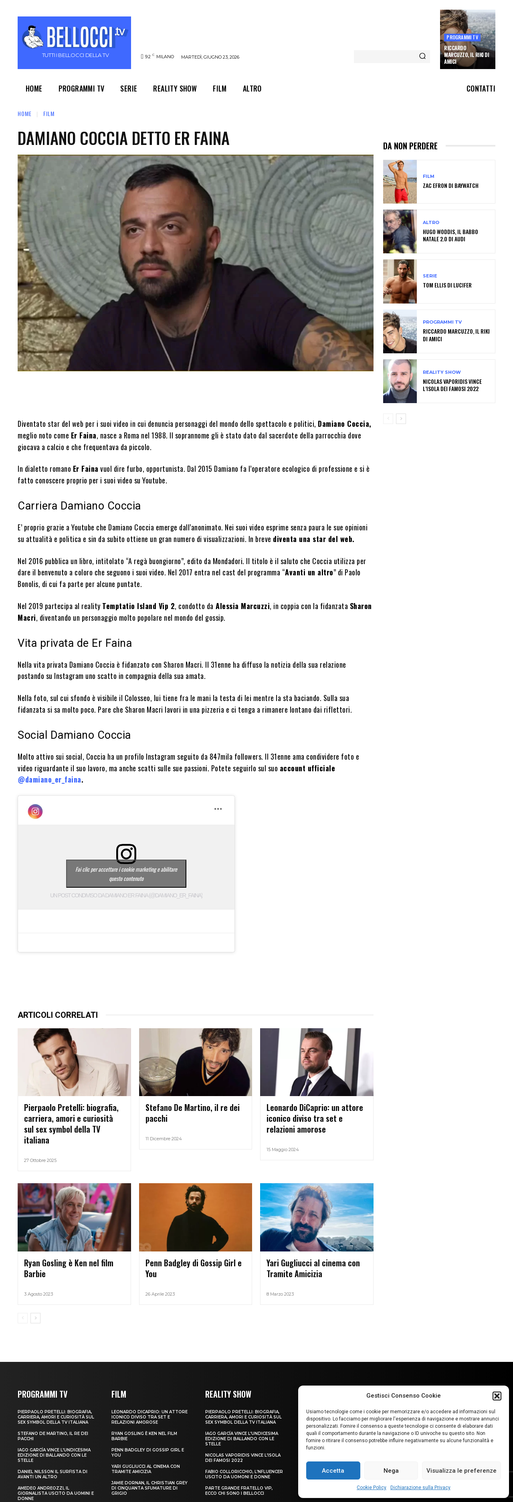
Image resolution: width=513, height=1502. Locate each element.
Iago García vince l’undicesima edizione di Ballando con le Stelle (54, 1438)
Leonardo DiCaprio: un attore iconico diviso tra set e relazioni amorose (316, 1111)
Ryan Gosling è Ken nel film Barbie (69, 1248)
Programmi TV (462, 37)
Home (25, 113)
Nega (391, 1470)
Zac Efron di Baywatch (451, 185)
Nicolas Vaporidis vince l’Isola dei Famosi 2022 (452, 385)
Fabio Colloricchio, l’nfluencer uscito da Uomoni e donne (244, 1457)
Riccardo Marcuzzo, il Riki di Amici (466, 54)
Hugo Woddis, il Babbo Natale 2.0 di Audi (450, 235)
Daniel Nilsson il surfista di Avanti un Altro (52, 1457)
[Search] (422, 56)
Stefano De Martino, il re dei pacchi (193, 1107)
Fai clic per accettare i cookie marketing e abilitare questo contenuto (126, 873)
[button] (497, 1396)
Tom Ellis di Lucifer (447, 285)
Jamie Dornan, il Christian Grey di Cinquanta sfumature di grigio (149, 1471)
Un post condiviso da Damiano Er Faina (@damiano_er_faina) (126, 895)
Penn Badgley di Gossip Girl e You (189, 1248)
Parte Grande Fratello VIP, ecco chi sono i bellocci (239, 1474)
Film (49, 113)
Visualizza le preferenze (461, 1470)
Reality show (442, 372)
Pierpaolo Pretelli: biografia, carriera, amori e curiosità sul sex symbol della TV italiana (69, 1116)
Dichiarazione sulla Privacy (420, 1487)
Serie (430, 276)
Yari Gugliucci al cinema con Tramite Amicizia (145, 1452)
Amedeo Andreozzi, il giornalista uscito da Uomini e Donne (56, 1476)
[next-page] (35, 1301)
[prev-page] (23, 1301)
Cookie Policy (371, 1487)
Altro (431, 222)
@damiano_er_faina (49, 779)
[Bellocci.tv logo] (75, 42)
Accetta (333, 1470)
